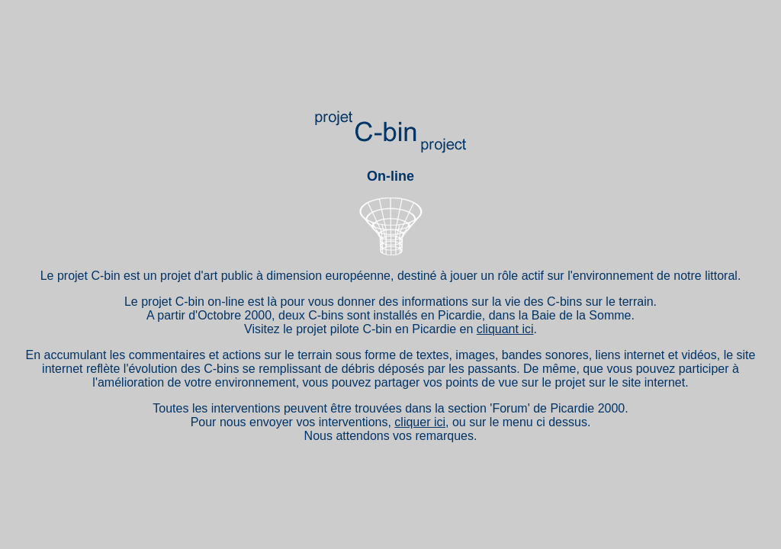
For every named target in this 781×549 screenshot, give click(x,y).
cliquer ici (419, 422)
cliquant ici (505, 329)
